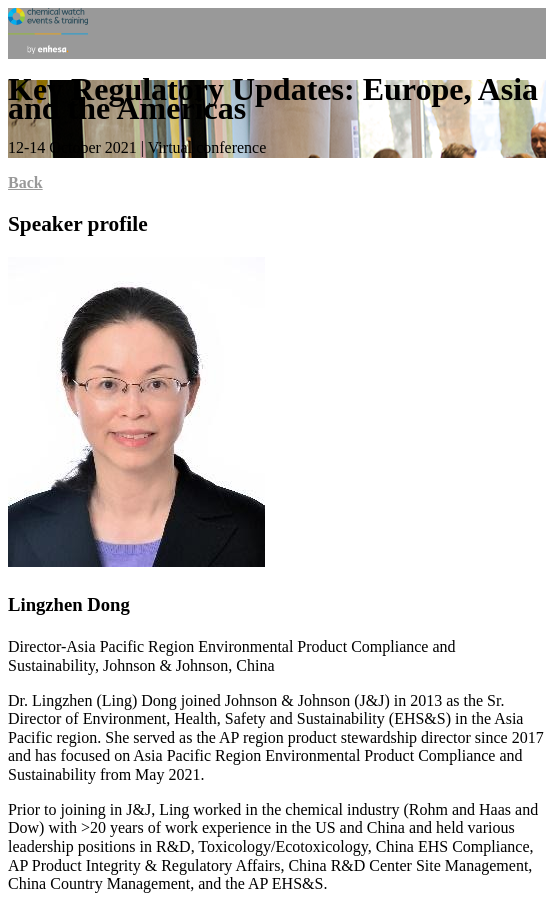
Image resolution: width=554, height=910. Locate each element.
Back (25, 182)
